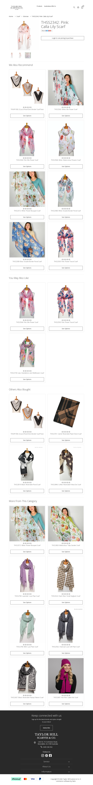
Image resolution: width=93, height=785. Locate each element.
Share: (47, 31)
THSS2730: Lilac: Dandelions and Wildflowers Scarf (27, 373)
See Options (27, 116)
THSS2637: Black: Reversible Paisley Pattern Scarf (27, 697)
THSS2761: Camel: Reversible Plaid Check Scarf (66, 434)
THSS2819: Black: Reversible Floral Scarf (27, 485)
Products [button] (39, 6)
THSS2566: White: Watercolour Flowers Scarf (66, 160)
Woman (26, 16)
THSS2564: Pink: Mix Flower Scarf (27, 160)
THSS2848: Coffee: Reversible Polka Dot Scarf (66, 485)
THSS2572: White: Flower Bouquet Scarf (27, 211)
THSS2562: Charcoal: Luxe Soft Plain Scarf (66, 647)
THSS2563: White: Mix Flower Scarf (65, 109)
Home (11, 16)
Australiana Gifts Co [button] (50, 6)
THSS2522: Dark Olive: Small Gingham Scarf (65, 596)
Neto (74, 781)
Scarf (18, 16)
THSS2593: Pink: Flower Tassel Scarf (66, 261)
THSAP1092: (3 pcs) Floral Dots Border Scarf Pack (27, 109)
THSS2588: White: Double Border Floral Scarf (66, 211)
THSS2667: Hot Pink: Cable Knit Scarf (66, 697)
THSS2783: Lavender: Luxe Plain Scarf (27, 596)
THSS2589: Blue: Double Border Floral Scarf (27, 261)
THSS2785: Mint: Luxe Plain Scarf (27, 647)
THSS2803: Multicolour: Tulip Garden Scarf (66, 545)
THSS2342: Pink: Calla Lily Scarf (42, 16)
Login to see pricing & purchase (62, 38)
